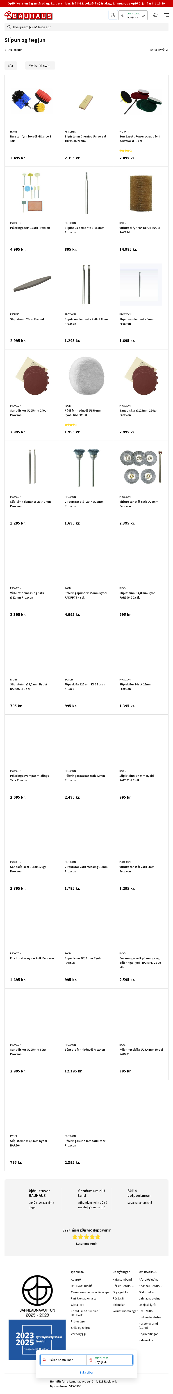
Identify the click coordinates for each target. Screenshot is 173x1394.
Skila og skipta (81, 1328)
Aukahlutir (15, 50)
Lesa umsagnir (86, 1243)
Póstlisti (118, 1298)
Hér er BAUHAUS (123, 1286)
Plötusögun (78, 1321)
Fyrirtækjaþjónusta (83, 1298)
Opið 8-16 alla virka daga (41, 1204)
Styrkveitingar (148, 1334)
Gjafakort (77, 1305)
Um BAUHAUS (147, 1311)
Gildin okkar (147, 1292)
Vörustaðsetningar (125, 1311)
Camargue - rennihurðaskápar (91, 1292)
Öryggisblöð (121, 1292)
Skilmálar (119, 1305)
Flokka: (40, 65)
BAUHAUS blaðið (82, 1286)
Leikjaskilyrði (147, 1305)
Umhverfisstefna (150, 1317)
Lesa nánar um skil (139, 1202)
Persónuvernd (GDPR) (148, 1326)
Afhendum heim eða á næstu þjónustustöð (92, 1204)
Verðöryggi (78, 1334)
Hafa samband (122, 1279)
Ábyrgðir (77, 1279)
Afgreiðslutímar (149, 1279)
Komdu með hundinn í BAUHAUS (85, 1313)
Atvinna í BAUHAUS (151, 1286)
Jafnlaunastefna (149, 1298)
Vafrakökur (146, 1340)
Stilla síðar (86, 1372)
